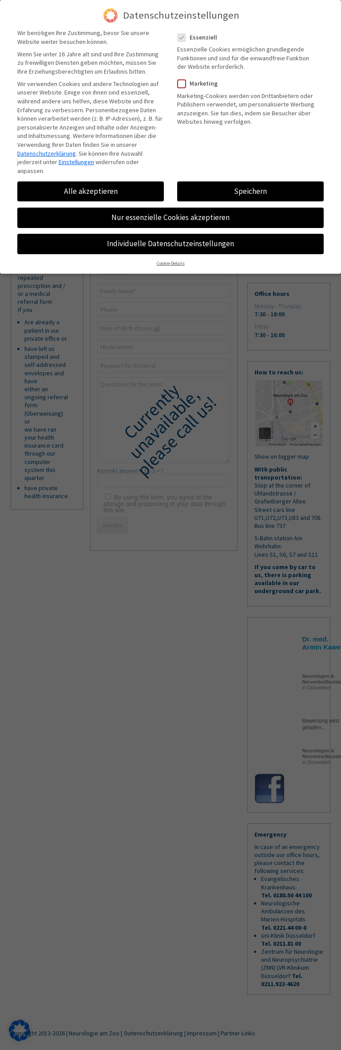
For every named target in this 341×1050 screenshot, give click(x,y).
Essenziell (201, 37)
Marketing (201, 83)
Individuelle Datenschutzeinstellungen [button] (170, 243)
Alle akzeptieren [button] (91, 191)
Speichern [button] (250, 191)
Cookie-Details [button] (171, 263)
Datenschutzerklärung (46, 153)
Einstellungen (76, 162)
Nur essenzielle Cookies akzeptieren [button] (170, 217)
